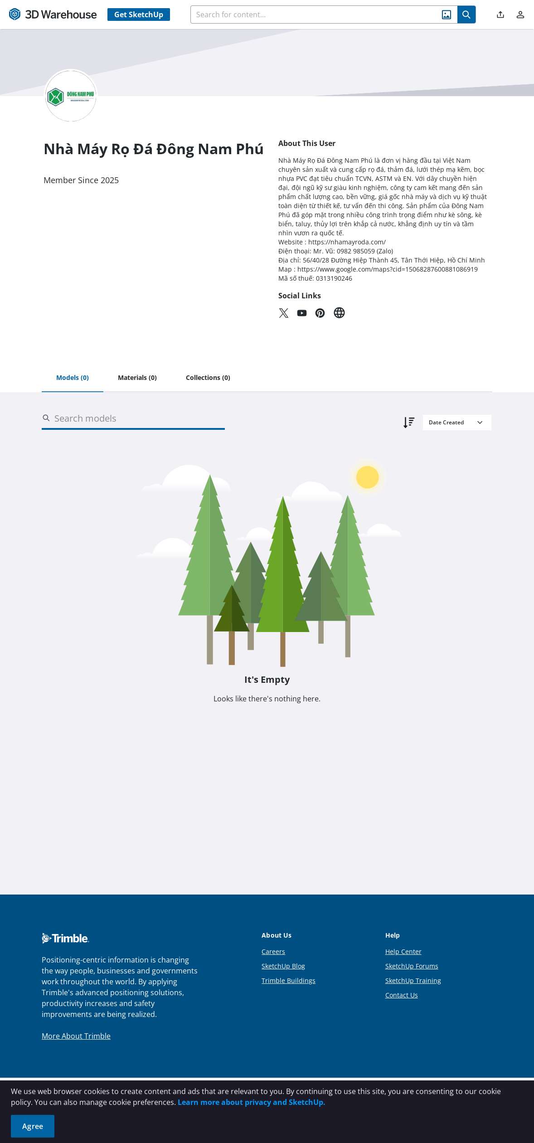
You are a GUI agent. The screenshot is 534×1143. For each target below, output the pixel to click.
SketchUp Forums (411, 966)
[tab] (72, 378)
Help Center (403, 951)
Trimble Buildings (289, 980)
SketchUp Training (413, 980)
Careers (273, 951)
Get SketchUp (138, 14)
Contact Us (401, 995)
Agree (32, 1126)
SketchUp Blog (283, 966)
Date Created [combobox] (446, 422)
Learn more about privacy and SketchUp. (251, 1102)
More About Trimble (76, 1036)
